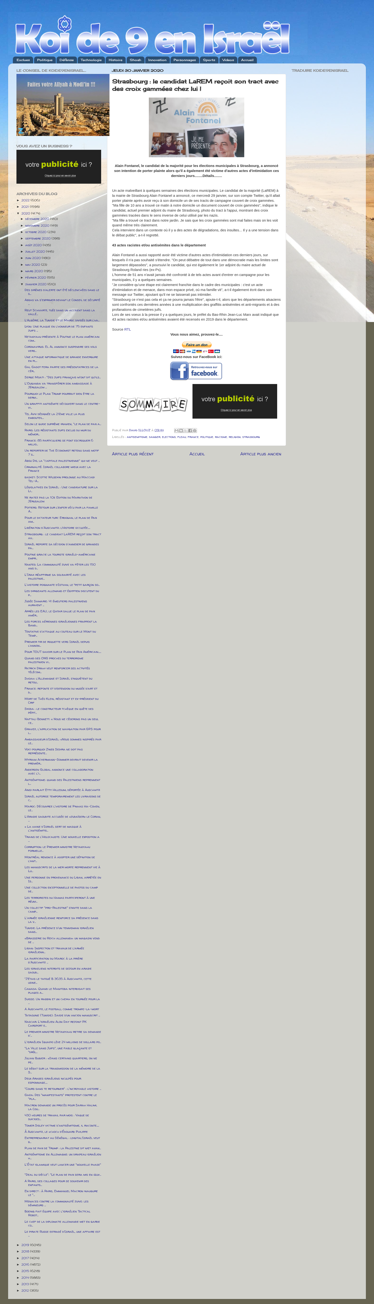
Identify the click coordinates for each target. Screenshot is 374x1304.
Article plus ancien (260, 454)
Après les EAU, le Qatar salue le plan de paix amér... (60, 613)
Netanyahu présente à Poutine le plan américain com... (62, 338)
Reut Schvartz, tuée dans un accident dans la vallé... (60, 312)
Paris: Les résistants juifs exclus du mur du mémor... (58, 432)
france (193, 437)
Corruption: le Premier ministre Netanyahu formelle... (57, 849)
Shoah (135, 60)
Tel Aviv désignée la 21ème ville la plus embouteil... (55, 416)
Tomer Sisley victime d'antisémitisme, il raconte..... (62, 1125)
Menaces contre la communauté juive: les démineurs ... (56, 1203)
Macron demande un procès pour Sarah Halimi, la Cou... (61, 1107)
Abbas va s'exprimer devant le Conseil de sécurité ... (62, 302)
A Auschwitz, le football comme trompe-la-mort (62, 1009)
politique (206, 437)
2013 (25, 1284)
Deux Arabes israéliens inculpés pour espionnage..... (53, 1080)
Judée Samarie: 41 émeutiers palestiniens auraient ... (56, 603)
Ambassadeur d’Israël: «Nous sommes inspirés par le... (63, 741)
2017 (25, 1258)
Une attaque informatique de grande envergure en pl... (61, 359)
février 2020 (36, 277)
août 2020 (34, 245)
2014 (25, 1277)
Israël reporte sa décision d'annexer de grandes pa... (62, 546)
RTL (127, 329)
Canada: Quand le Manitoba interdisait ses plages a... (58, 991)
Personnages (185, 60)
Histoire (115, 60)
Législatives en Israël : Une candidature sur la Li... (61, 489)
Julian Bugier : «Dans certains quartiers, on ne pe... (61, 1060)
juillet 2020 (35, 251)
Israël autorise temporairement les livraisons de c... (63, 798)
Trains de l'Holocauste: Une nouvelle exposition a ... (62, 839)
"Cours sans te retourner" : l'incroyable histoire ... (63, 1088)
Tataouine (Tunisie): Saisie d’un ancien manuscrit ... (62, 1015)
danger (154, 437)
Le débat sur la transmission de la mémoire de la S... (62, 1070)
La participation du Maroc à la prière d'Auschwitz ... (54, 960)
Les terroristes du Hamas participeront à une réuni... (60, 899)
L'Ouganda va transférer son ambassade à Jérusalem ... (58, 385)
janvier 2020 (36, 284)
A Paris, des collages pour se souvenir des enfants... (57, 1183)
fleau (181, 437)
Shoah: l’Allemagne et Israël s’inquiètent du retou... (58, 680)
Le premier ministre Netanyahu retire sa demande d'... (63, 1033)
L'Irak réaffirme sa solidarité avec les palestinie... (55, 576)
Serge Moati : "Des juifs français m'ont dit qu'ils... (63, 377)
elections (169, 437)
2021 (25, 206)
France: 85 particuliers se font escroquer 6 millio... (59, 442)
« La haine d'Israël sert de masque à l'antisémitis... (53, 828)
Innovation (157, 60)
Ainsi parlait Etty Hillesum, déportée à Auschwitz (62, 790)
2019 (25, 1245)
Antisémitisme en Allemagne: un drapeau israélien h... (63, 1156)
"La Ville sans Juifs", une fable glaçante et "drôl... (58, 1050)
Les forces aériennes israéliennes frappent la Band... (61, 623)
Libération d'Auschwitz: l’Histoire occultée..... (57, 527)
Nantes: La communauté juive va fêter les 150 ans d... (60, 566)
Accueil (247, 60)
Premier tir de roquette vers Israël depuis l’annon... (57, 643)
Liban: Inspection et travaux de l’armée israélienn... (54, 950)
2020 (26, 213)
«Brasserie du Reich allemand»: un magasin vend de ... (62, 940)
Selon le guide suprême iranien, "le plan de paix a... (63, 424)
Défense (67, 60)
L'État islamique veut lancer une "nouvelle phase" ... (63, 1166)
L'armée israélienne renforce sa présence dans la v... (61, 920)
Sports (209, 60)
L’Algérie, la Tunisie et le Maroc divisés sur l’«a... (62, 320)
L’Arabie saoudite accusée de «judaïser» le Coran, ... (63, 818)
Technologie (91, 60)
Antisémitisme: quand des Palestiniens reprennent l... (62, 782)
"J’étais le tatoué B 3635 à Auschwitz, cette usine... (58, 981)
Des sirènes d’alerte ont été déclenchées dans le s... (62, 292)
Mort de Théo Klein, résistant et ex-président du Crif (62, 700)
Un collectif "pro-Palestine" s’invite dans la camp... (58, 909)
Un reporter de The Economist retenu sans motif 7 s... (62, 452)
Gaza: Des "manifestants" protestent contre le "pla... (61, 1097)
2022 (26, 200)
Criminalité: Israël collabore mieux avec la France (58, 469)
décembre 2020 (37, 219)
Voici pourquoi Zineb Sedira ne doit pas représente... (54, 751)
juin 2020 (33, 258)
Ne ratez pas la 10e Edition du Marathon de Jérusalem (58, 499)
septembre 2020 (38, 238)
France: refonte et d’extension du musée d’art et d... (61, 690)
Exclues (23, 60)
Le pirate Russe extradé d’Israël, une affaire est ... (62, 1233)
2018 (25, 1251)
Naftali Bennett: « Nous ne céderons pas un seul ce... (62, 721)
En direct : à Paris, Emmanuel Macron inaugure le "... (61, 1193)
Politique (44, 60)
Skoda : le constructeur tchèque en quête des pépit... (59, 711)
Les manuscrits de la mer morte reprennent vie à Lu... (62, 869)
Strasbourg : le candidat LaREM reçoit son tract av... (63, 536)
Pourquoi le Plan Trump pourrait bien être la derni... (59, 395)
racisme (221, 437)
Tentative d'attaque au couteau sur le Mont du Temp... (60, 633)
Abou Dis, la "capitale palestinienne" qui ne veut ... (62, 460)
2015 (25, 1271)
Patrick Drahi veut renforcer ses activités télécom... (57, 670)
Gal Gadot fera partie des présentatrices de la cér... (61, 369)
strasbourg (251, 437)
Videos (228, 60)
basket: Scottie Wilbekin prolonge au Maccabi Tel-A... (60, 479)
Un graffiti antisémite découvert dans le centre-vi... (62, 405)
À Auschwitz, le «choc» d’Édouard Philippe (56, 1131)
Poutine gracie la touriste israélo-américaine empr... (60, 556)
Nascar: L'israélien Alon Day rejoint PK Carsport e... (56, 1023)
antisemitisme (137, 437)
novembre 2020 (37, 225)
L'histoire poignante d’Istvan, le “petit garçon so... (62, 584)
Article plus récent (133, 454)
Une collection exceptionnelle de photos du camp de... (61, 889)
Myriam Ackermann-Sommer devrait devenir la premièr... (61, 761)
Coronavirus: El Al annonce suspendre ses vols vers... (61, 348)
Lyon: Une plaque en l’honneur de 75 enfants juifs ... (59, 328)
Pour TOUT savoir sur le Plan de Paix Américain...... (63, 651)
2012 (25, 1290)
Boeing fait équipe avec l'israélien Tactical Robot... (57, 1213)
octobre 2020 (36, 232)
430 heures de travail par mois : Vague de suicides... (57, 1117)
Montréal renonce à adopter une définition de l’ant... (60, 859)
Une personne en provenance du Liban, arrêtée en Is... (63, 879)
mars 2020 (34, 271)
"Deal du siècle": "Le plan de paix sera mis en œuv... (63, 1174)
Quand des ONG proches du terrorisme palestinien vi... (54, 660)
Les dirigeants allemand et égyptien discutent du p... (62, 593)
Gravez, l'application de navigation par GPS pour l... (63, 731)
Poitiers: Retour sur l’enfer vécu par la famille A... (61, 509)
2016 (25, 1264)
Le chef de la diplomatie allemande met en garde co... (62, 1223)
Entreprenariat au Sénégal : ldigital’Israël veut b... (62, 1140)
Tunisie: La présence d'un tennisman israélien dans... (59, 930)
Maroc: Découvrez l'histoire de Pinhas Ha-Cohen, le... (62, 808)
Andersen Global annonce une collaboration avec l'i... (59, 771)
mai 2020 (33, 264)
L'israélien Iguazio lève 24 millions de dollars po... (63, 1042)
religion (235, 437)
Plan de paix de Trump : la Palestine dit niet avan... (63, 1148)
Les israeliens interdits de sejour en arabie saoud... (58, 970)
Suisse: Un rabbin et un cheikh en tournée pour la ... (62, 1001)
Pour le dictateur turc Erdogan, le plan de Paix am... (61, 519)
